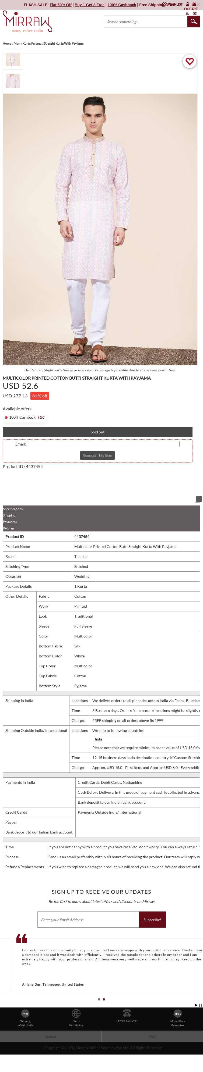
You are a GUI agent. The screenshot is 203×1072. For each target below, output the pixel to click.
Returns (8, 528)
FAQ (152, 1037)
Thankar (81, 556)
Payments (10, 522)
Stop (200, 1005)
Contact (50, 1037)
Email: (20, 444)
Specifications (13, 509)
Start (196, 1005)
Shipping (9, 515)
